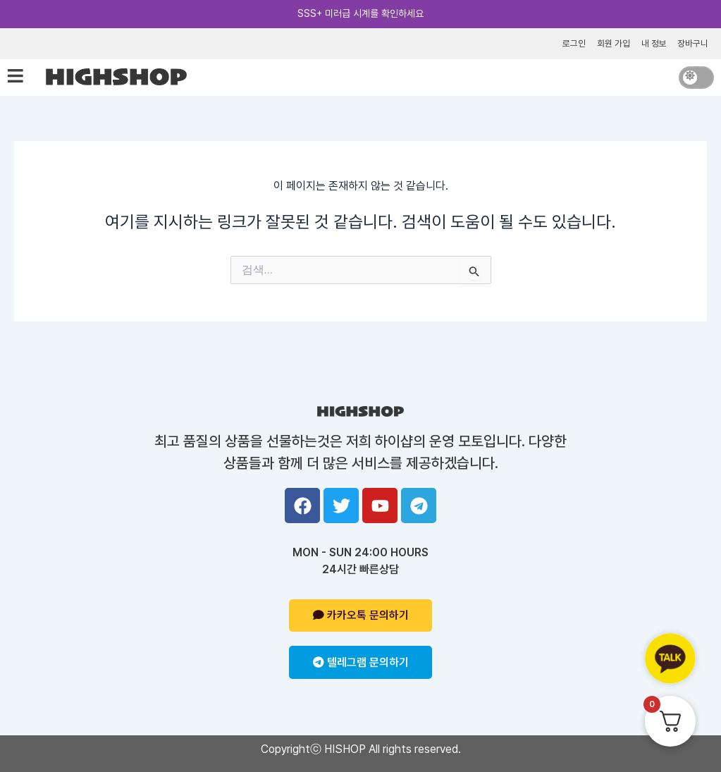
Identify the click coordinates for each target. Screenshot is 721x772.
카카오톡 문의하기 (361, 615)
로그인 (573, 42)
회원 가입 (612, 42)
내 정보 (653, 42)
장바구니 (692, 42)
